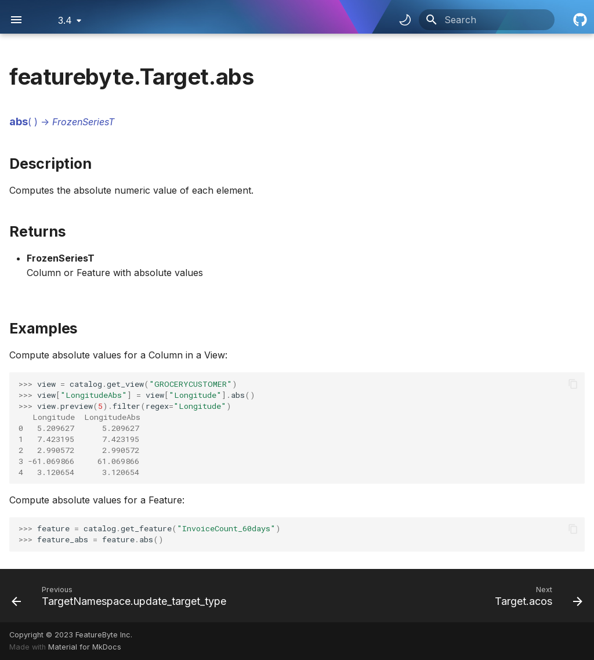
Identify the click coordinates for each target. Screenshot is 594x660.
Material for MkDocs (84, 647)
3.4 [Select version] (65, 20)
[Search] (487, 19)
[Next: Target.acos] (536, 595)
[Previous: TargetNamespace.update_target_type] (121, 595)
